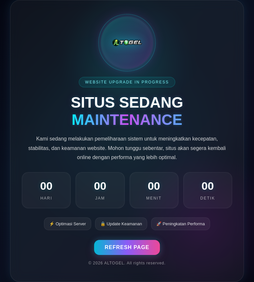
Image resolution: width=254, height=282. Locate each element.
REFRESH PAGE (127, 247)
